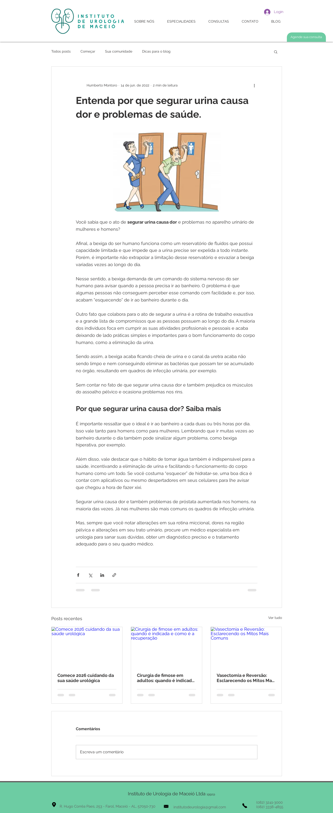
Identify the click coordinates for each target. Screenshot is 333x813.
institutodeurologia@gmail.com (199, 807)
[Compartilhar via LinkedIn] (102, 575)
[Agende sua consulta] (306, 37)
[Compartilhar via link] (114, 575)
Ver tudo (275, 618)
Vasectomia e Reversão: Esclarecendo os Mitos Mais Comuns (246, 678)
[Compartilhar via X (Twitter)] (90, 575)
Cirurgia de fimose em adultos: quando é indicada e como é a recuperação (165, 678)
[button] (275, 52)
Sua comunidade (118, 51)
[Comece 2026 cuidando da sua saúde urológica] (87, 647)
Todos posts (61, 51)
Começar (87, 51)
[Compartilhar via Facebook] (78, 575)
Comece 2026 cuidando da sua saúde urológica (85, 678)
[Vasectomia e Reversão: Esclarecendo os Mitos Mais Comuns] (246, 647)
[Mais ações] (254, 85)
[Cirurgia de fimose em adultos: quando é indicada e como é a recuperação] (166, 647)
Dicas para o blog (156, 51)
